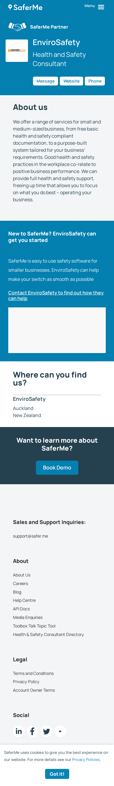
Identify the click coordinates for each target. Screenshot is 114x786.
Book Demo (57, 467)
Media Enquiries (27, 617)
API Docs (21, 609)
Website (71, 81)
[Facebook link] (32, 731)
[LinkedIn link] (18, 731)
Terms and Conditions (33, 673)
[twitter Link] (46, 731)
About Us (21, 575)
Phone (94, 81)
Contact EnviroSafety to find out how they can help (56, 295)
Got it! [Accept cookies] (57, 774)
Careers (20, 583)
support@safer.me (30, 536)
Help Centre (24, 600)
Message (45, 81)
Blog (17, 591)
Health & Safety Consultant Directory (48, 634)
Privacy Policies (86, 759)
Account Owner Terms (34, 690)
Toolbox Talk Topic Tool (34, 626)
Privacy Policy (26, 681)
